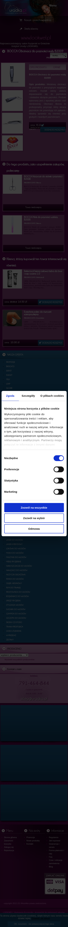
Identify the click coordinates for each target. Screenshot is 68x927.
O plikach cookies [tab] (52, 395)
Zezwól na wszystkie (34, 507)
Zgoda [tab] (10, 395)
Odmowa (34, 528)
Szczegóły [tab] (28, 395)
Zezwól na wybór (34, 518)
